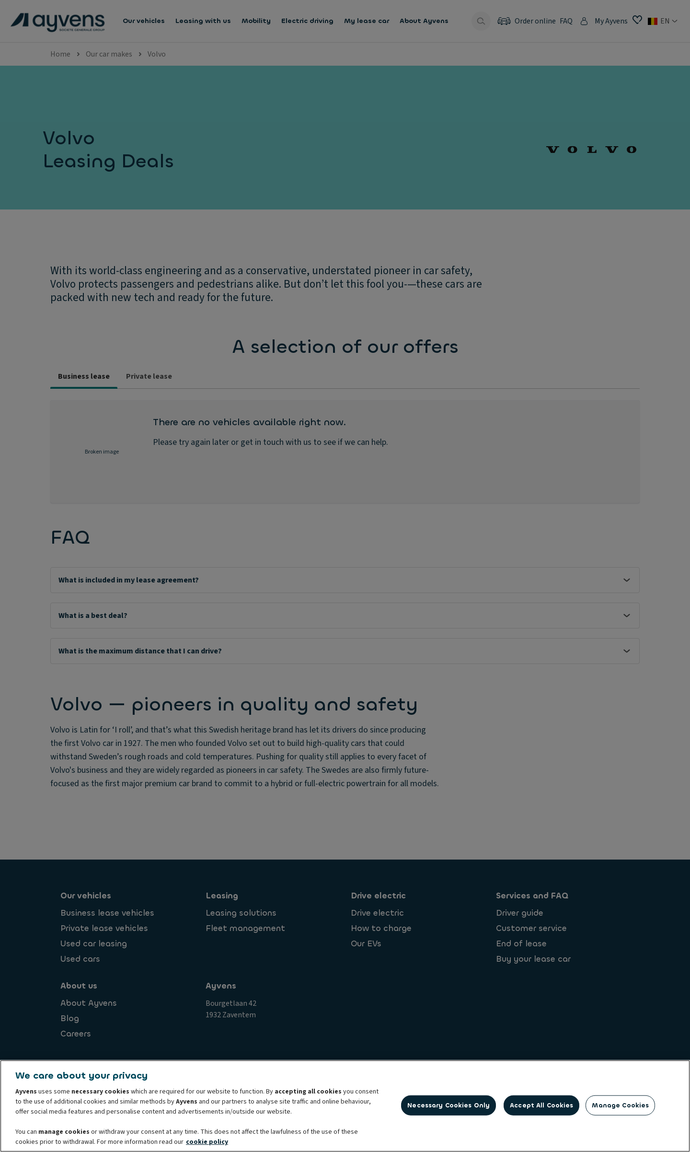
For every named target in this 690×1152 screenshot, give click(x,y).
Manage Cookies (620, 1107)
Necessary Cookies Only (448, 1107)
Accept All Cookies (541, 1107)
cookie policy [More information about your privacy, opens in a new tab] (207, 1144)
